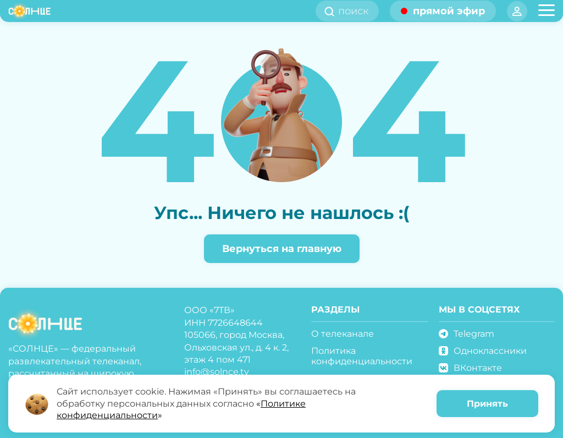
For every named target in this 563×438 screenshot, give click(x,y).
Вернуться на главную (281, 249)
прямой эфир (449, 11)
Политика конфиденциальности (361, 356)
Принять (487, 403)
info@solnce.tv (216, 371)
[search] (357, 11)
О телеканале (342, 333)
